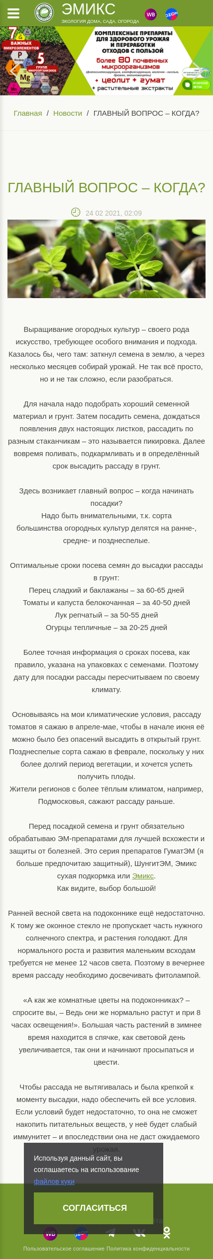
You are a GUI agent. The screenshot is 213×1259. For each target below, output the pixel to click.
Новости (67, 113)
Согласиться (95, 1208)
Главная (27, 113)
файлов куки (54, 1181)
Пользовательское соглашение (64, 1249)
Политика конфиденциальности (148, 1249)
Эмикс (88, 8)
